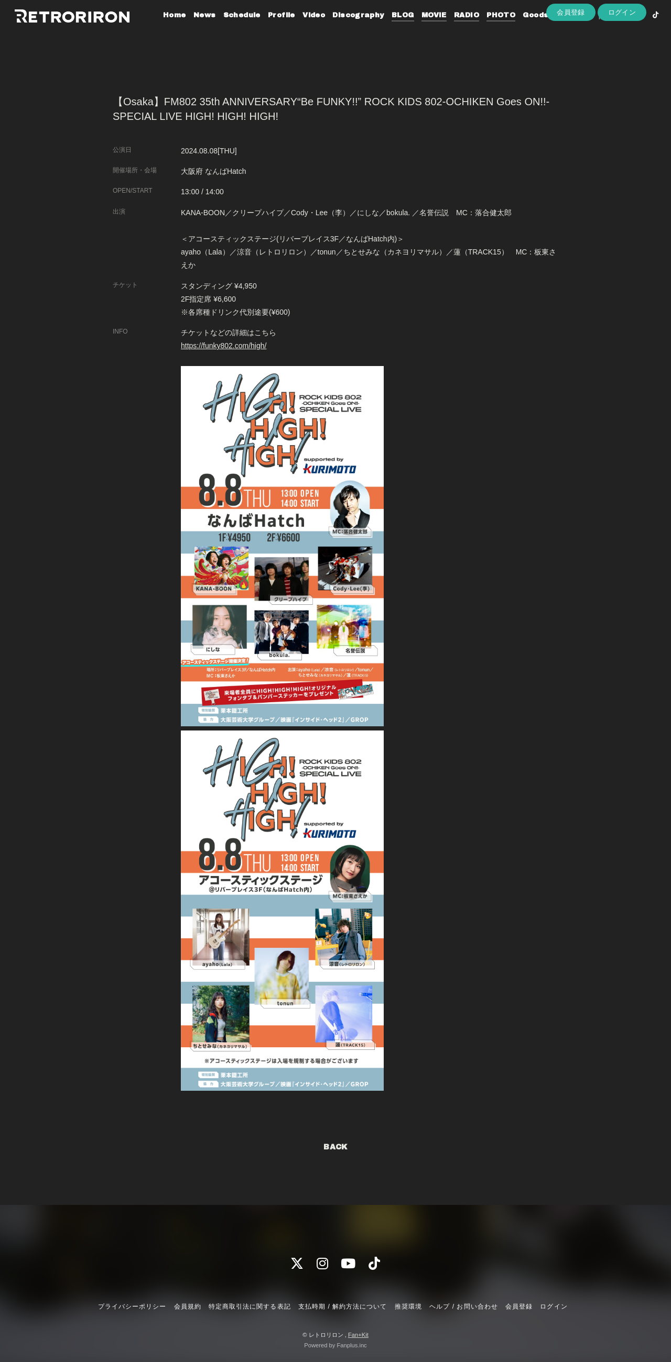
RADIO (453, 30)
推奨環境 (408, 1306)
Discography (345, 30)
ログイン (622, 48)
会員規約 (187, 1306)
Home (161, 30)
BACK (335, 1147)
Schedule (228, 30)
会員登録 (571, 48)
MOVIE (421, 30)
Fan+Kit (358, 1335)
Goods (522, 30)
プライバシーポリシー (132, 1306)
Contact (560, 30)
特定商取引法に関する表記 (249, 1306)
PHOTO (487, 30)
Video (300, 30)
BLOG (389, 30)
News (191, 30)
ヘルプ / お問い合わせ (463, 1306)
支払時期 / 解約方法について (342, 1306)
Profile (268, 30)
